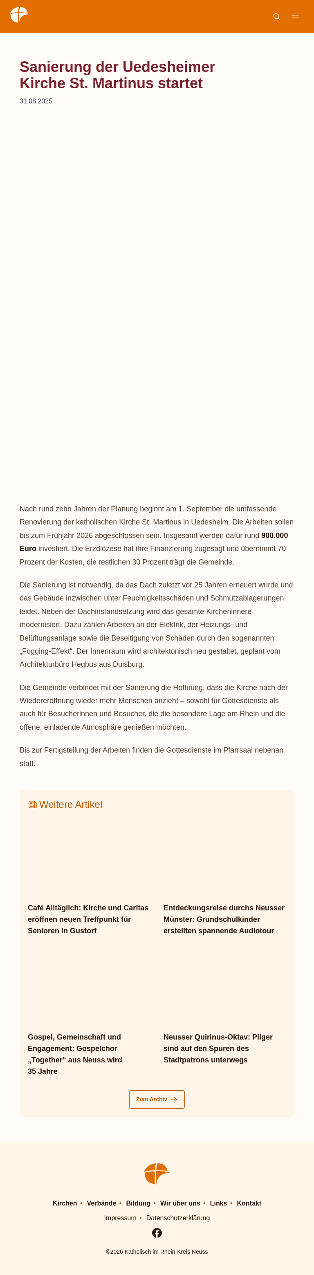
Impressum (120, 1217)
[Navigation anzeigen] (295, 16)
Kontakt (249, 1202)
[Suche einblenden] (276, 16)
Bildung (138, 1202)
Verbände (102, 1202)
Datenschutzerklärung (178, 1217)
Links (218, 1202)
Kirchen (65, 1202)
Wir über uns (180, 1202)
